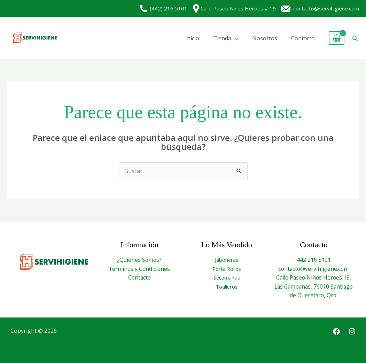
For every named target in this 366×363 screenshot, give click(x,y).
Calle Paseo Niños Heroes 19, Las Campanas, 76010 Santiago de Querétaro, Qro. (313, 286)
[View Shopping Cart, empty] (336, 38)
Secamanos (226, 277)
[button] (355, 38)
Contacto (303, 38)
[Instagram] (352, 331)
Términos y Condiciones (139, 269)
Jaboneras (227, 259)
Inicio (192, 38)
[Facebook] (336, 331)
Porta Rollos (226, 268)
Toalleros (226, 286)
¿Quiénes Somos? (139, 260)
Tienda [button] (222, 38)
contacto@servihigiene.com (320, 8)
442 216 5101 (314, 260)
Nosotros (264, 38)
